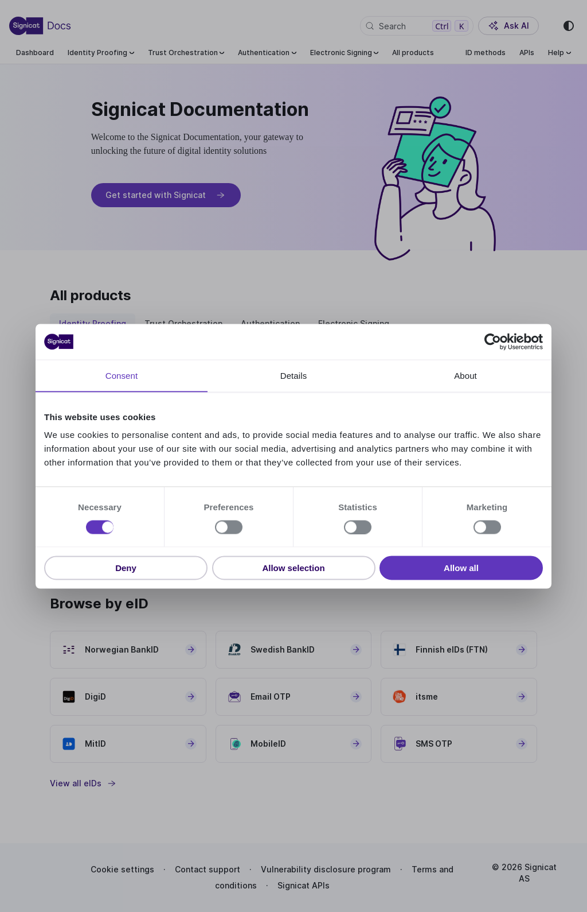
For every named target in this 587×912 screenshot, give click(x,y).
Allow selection (293, 568)
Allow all (461, 568)
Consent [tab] (121, 375)
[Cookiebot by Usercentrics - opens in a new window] (493, 341)
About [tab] (465, 375)
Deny (125, 568)
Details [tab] (293, 375)
